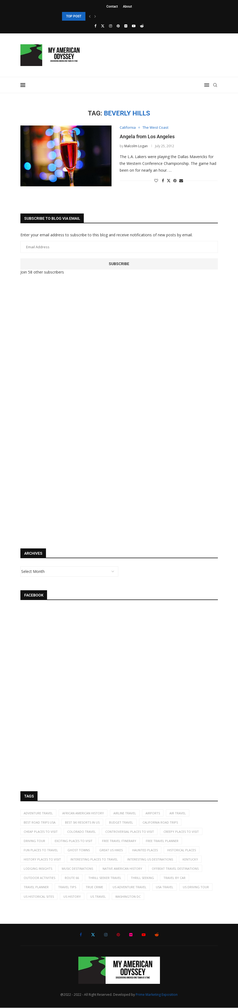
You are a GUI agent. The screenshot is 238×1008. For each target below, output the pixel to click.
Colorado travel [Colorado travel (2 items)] (81, 832)
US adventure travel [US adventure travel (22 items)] (130, 887)
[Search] (215, 85)
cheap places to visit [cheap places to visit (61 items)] (41, 832)
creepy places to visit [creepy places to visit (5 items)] (181, 832)
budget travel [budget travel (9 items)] (121, 822)
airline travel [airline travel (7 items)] (125, 813)
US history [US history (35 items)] (72, 896)
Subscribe (119, 264)
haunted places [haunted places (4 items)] (145, 850)
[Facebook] (95, 25)
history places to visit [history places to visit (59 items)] (42, 860)
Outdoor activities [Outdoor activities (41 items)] (39, 878)
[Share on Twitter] (169, 180)
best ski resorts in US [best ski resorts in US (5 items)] (82, 822)
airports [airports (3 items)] (153, 813)
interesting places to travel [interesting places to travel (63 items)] (94, 860)
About (127, 6)
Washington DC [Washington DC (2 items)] (128, 896)
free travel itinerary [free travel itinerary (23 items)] (119, 841)
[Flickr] (125, 25)
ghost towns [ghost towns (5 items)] (79, 850)
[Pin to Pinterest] (175, 180)
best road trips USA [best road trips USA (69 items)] (40, 822)
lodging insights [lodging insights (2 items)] (38, 869)
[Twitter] (102, 25)
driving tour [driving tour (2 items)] (34, 841)
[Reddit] (142, 25)
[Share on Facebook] (163, 180)
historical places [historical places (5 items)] (182, 850)
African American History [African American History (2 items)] (83, 813)
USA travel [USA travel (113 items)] (165, 887)
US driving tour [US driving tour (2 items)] (196, 887)
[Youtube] (133, 25)
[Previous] (90, 16)
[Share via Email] (181, 180)
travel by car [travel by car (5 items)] (175, 878)
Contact (112, 6)
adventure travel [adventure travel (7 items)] (38, 813)
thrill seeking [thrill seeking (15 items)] (142, 878)
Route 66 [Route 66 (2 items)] (72, 878)
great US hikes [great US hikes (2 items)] (111, 850)
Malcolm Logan (136, 146)
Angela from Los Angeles (147, 136)
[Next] (95, 16)
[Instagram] (110, 25)
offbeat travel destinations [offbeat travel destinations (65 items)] (175, 869)
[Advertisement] (61, 369)
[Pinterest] (118, 25)
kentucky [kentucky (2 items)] (190, 860)
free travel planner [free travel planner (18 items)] (162, 841)
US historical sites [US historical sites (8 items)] (39, 896)
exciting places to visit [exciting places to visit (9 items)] (74, 841)
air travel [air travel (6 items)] (178, 813)
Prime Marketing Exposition (157, 994)
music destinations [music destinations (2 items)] (77, 869)
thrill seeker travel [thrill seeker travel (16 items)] (105, 878)
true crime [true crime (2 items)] (94, 887)
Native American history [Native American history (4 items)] (123, 869)
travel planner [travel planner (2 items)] (36, 887)
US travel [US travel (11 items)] (98, 896)
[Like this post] (156, 180)
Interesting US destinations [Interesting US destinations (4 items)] (150, 860)
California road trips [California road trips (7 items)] (160, 822)
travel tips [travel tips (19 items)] (67, 887)
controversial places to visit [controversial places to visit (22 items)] (130, 832)
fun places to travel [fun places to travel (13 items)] (41, 850)
